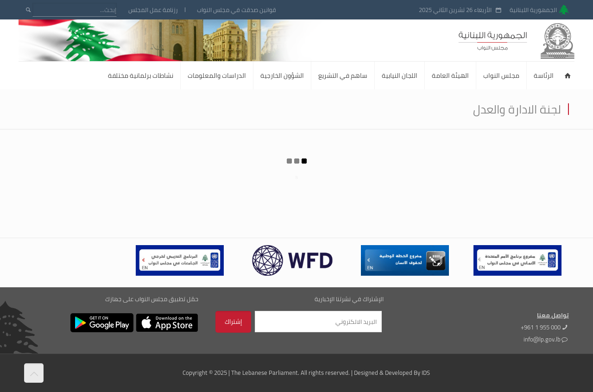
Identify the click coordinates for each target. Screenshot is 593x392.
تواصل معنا (553, 315)
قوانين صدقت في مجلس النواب (236, 10)
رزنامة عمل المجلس (153, 10)
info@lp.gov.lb (542, 339)
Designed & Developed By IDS (392, 372)
